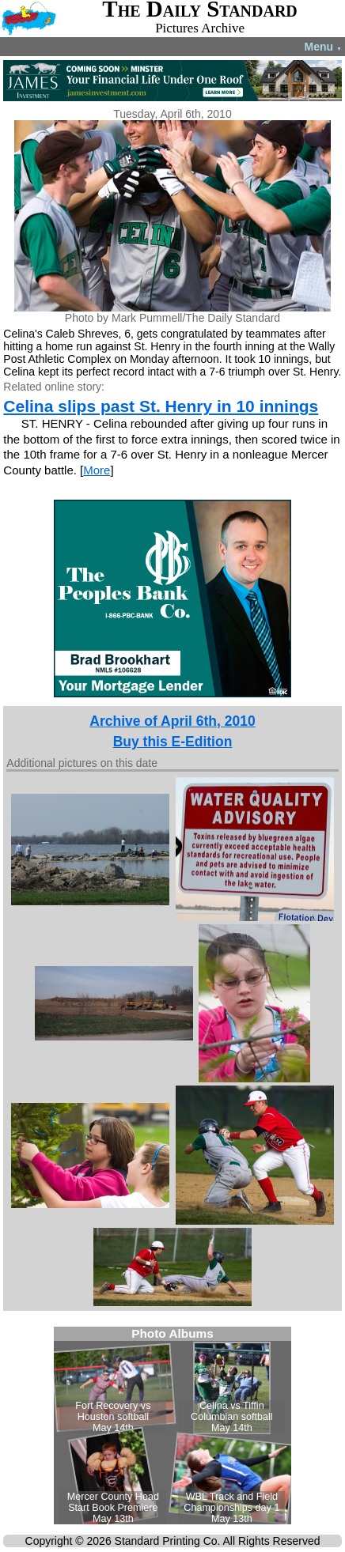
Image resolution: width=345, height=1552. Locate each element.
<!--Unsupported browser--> (172, 1425)
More (96, 470)
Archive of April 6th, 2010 (172, 721)
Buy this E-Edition (173, 742)
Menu (323, 46)
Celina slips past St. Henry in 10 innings (160, 406)
